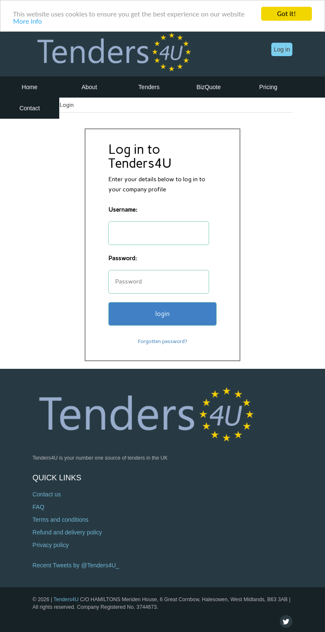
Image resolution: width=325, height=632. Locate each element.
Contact (29, 108)
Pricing (268, 87)
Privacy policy (51, 545)
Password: (122, 258)
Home (29, 87)
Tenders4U (65, 599)
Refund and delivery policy (67, 532)
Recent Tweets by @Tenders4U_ (76, 565)
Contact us (47, 494)
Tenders (149, 87)
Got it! (286, 13)
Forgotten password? (162, 341)
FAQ (38, 507)
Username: (122, 209)
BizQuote (208, 87)
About (89, 87)
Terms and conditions (60, 519)
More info (27, 20)
